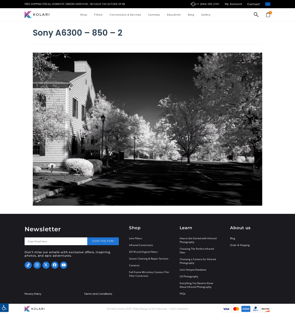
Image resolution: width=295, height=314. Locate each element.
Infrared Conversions (141, 245)
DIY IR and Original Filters (143, 252)
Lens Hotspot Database (193, 269)
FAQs (183, 293)
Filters (98, 14)
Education (174, 14)
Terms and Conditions (98, 294)
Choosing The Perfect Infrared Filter (197, 250)
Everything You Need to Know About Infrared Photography (196, 285)
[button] (4, 307)
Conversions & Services (125, 14)
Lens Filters (135, 238)
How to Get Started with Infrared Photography (198, 240)
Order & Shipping (240, 245)
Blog (191, 14)
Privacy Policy (33, 294)
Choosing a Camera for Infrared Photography (198, 261)
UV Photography (189, 276)
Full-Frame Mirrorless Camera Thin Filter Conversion (149, 274)
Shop (83, 14)
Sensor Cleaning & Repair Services (148, 258)
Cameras (154, 14)
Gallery (206, 14)
